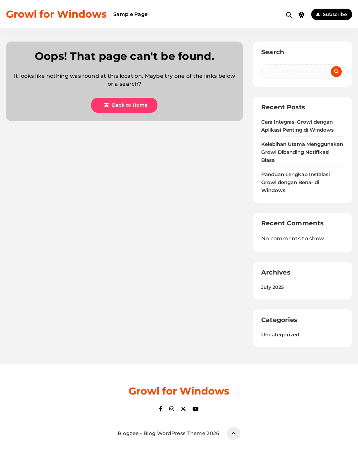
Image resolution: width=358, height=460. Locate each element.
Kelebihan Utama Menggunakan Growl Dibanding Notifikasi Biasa (302, 152)
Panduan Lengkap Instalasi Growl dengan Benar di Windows (295, 182)
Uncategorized (280, 334)
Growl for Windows (56, 14)
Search (272, 52)
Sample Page (130, 14)
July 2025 (272, 287)
